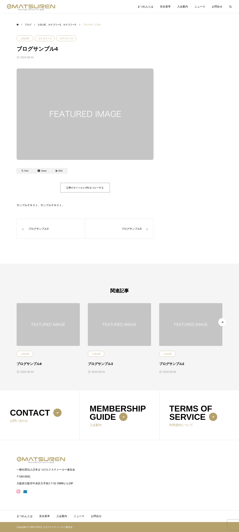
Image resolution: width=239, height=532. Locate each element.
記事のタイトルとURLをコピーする (85, 187)
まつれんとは (145, 6)
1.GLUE (25, 38)
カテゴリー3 (66, 38)
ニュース (200, 6)
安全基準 (165, 6)
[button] (222, 325)
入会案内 (182, 6)
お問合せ (217, 6)
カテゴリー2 (44, 38)
